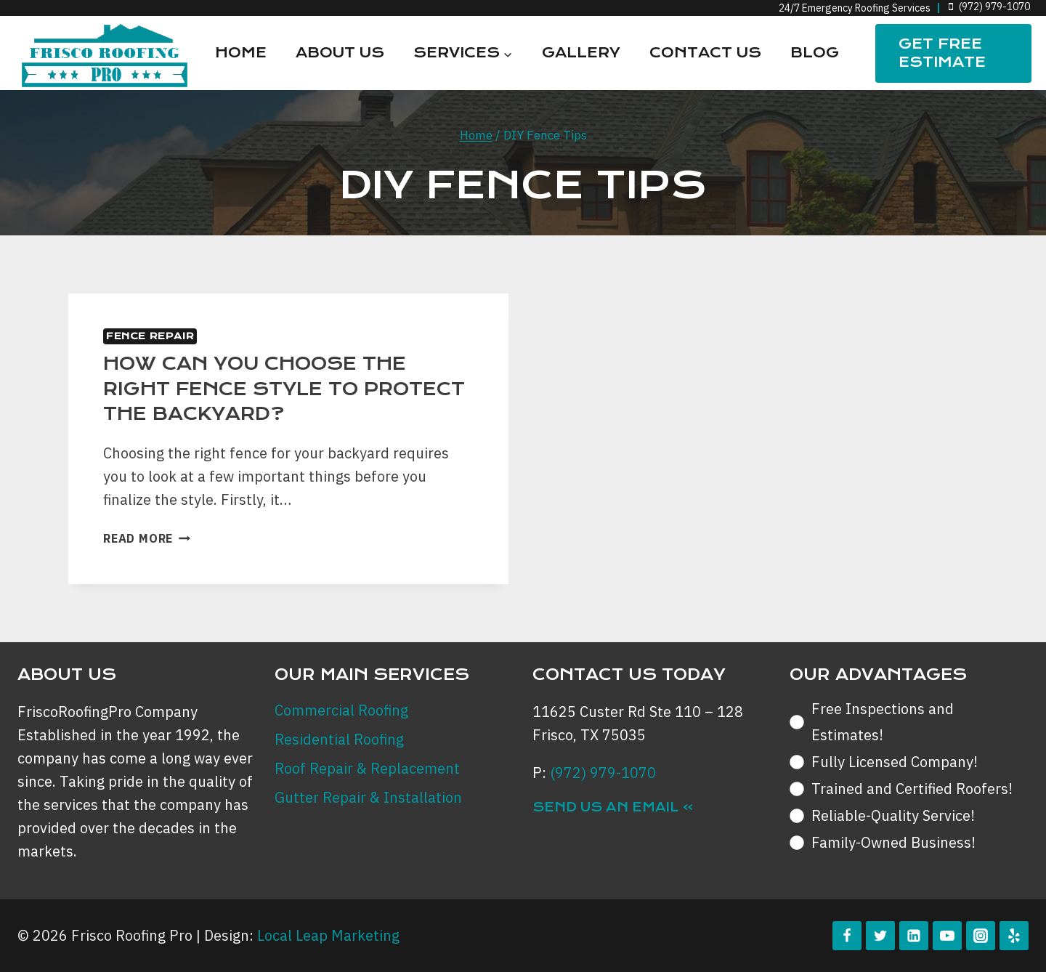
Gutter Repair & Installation (368, 797)
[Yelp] (1014, 935)
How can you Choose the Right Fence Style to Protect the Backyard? (284, 388)
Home (241, 52)
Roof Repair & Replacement (367, 768)
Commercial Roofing (341, 710)
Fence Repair (150, 336)
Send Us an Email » (613, 807)
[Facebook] (846, 935)
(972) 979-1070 (603, 772)
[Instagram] (980, 935)
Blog (814, 52)
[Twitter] (880, 935)
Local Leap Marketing (328, 935)
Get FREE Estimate (942, 53)
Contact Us (705, 52)
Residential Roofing (339, 739)
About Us (340, 52)
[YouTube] (947, 935)
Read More (146, 538)
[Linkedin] (913, 935)
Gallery (581, 52)
